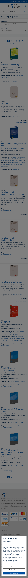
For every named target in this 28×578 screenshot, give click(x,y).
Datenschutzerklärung (8, 561)
